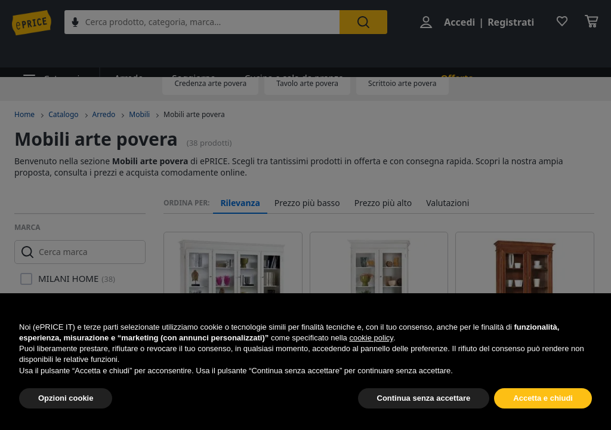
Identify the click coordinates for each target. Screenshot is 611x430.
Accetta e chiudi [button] (543, 398)
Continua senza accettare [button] (424, 398)
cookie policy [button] (371, 337)
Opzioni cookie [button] (65, 398)
